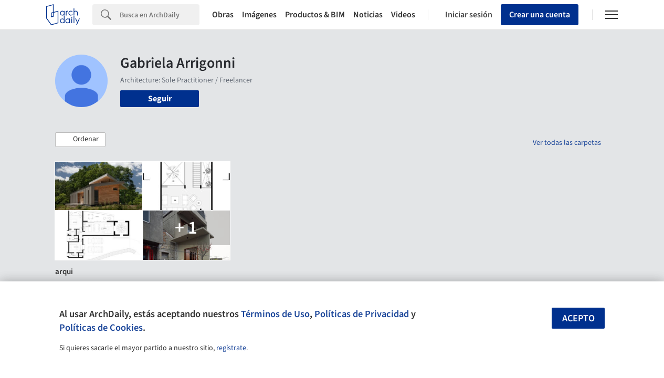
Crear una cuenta (539, 14)
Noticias (368, 14)
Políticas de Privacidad (361, 314)
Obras (223, 14)
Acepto (578, 318)
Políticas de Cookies (101, 327)
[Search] (159, 14)
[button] (80, 139)
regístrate (231, 348)
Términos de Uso (275, 314)
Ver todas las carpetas (567, 142)
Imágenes (259, 14)
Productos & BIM (315, 14)
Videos (403, 14)
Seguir (160, 98)
